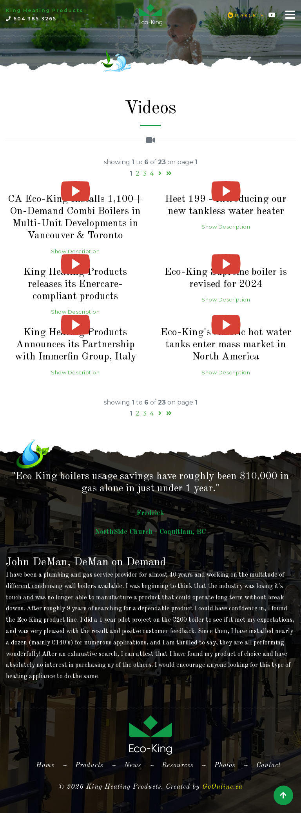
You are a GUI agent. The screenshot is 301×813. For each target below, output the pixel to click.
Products (89, 765)
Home (48, 764)
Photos (225, 765)
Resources (178, 765)
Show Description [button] (75, 251)
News (132, 765)
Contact (268, 765)
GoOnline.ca (222, 787)
